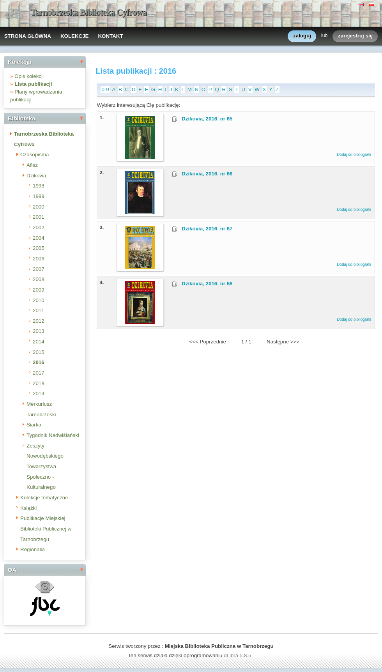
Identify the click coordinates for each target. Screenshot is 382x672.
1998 (38, 186)
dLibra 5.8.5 (238, 655)
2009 (38, 290)
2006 (38, 259)
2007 (38, 269)
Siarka (34, 425)
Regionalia (32, 549)
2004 (38, 238)
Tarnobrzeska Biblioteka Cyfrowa (88, 12)
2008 (38, 279)
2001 (38, 217)
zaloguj (302, 36)
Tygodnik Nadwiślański (53, 435)
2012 (38, 321)
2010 (38, 300)
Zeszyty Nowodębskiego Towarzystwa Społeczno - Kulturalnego (45, 466)
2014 (38, 342)
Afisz (32, 165)
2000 (38, 207)
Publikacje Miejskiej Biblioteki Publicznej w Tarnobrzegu (45, 528)
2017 (38, 373)
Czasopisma (34, 154)
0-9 (105, 89)
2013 (38, 331)
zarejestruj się (355, 36)
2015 (38, 352)
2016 (38, 362)
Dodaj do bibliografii (354, 154)
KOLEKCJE (74, 36)
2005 (38, 248)
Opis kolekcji (29, 76)
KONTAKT (110, 36)
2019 (38, 393)
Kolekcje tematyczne (44, 497)
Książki (28, 508)
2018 (38, 383)
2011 (38, 310)
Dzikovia (36, 176)
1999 (38, 196)
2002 (38, 227)
